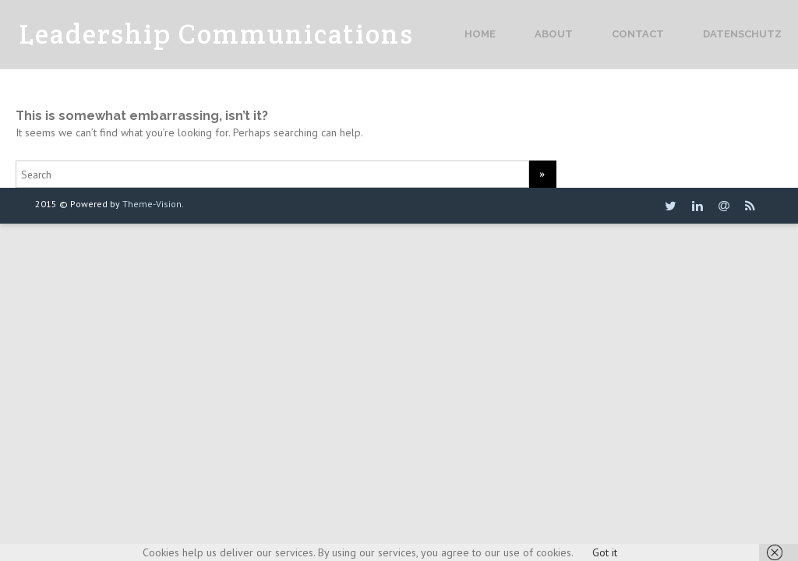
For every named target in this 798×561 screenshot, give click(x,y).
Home (480, 34)
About (554, 34)
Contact (638, 34)
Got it (604, 552)
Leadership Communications (216, 33)
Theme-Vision (152, 204)
